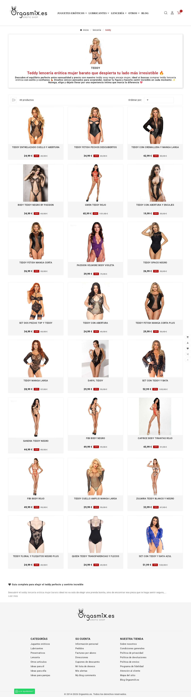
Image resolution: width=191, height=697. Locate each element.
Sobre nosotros (128, 644)
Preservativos (38, 653)
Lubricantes (37, 648)
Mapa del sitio (127, 675)
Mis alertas (81, 671)
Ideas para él (37, 666)
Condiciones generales (132, 648)
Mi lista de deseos (85, 666)
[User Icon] (172, 12)
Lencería (35, 657)
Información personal (86, 644)
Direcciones (81, 657)
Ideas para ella (38, 671)
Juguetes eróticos (40, 644)
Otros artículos (39, 662)
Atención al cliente (130, 671)
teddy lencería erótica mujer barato (40, 592)
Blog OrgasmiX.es (129, 679)
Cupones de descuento (87, 662)
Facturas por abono (85, 653)
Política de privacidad (131, 653)
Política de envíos (129, 662)
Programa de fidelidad (132, 666)
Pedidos (79, 648)
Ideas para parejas (40, 675)
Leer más (13, 596)
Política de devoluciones (133, 657)
